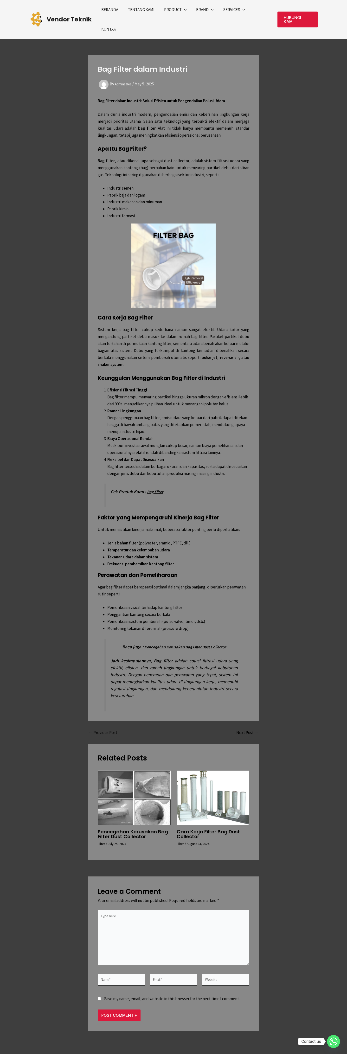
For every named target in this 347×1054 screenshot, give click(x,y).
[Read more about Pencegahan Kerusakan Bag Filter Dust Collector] (134, 783)
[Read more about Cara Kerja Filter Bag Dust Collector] (213, 783)
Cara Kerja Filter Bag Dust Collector (208, 820)
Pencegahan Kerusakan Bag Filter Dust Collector (133, 820)
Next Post (247, 718)
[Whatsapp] (333, 1041)
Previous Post (103, 718)
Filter (101, 829)
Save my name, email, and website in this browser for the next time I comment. (172, 993)
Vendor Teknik (69, 12)
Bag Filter (156, 477)
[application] (187, 12)
